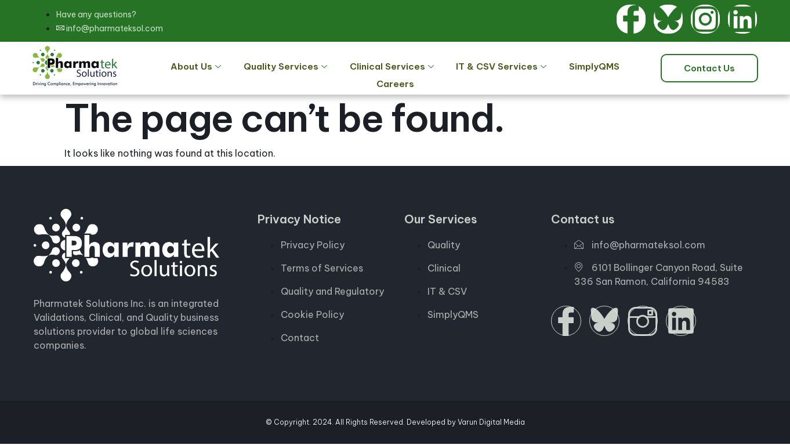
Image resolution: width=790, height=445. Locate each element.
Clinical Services (365, 68)
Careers (620, 68)
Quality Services (263, 68)
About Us (177, 68)
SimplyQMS (560, 68)
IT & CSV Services (471, 68)
